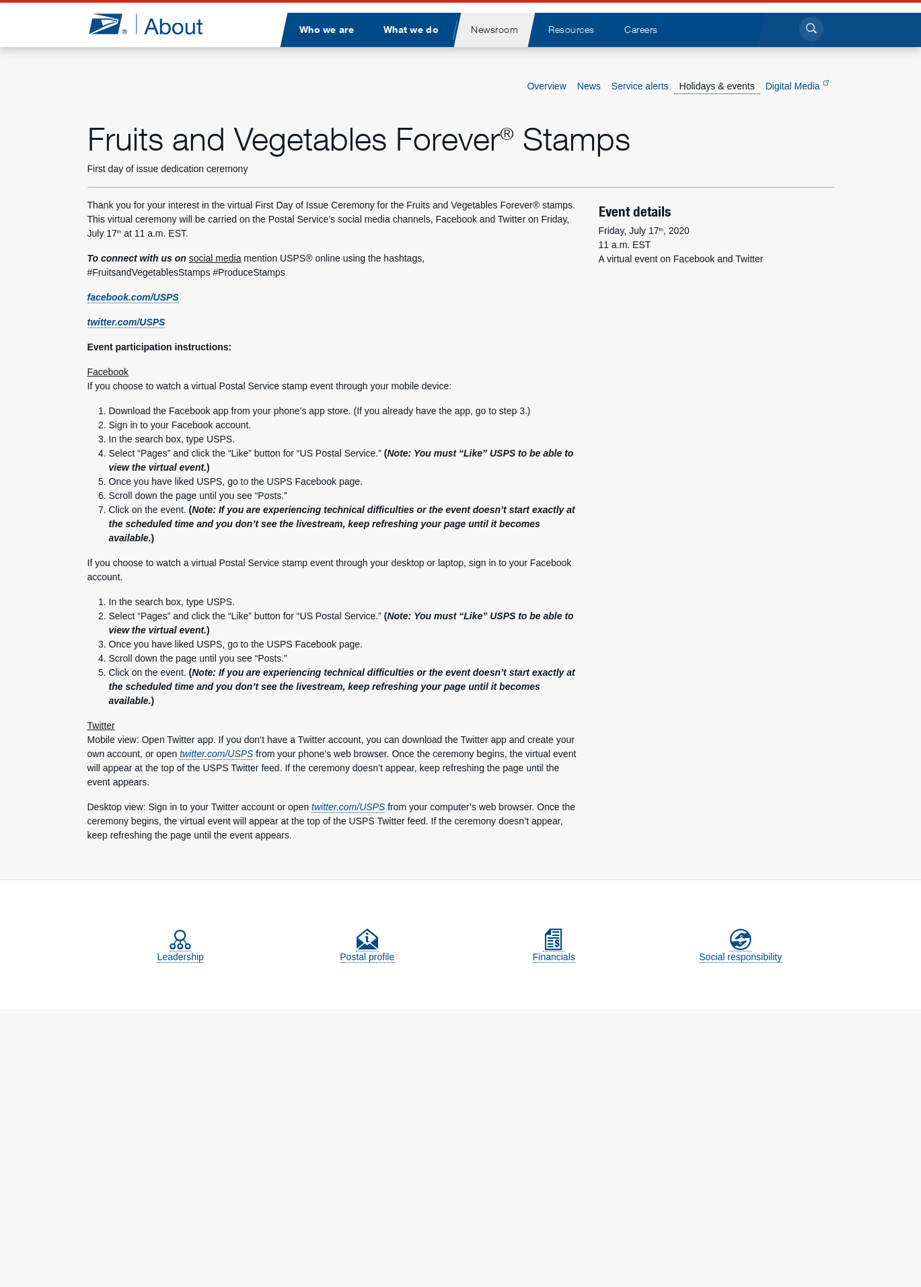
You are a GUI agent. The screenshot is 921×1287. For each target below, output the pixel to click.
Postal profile (367, 951)
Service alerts (640, 86)
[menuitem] (327, 30)
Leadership (180, 951)
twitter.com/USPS (126, 322)
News (589, 86)
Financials (554, 951)
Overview (546, 86)
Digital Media (797, 86)
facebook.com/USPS (133, 297)
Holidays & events (717, 86)
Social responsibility (740, 951)
